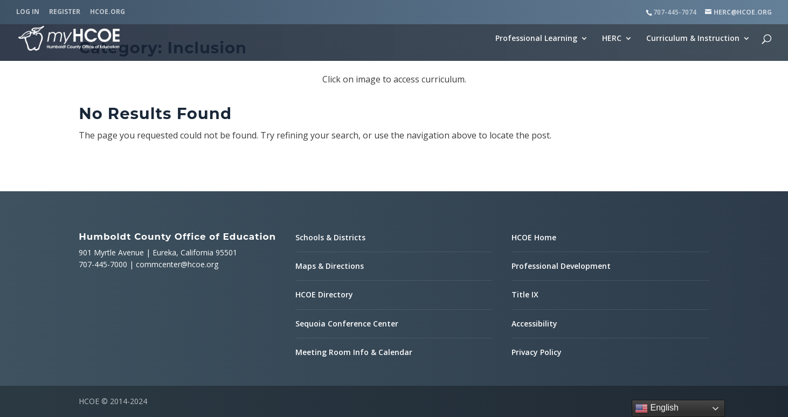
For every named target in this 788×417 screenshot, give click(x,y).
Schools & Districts (330, 237)
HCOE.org (107, 12)
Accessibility (534, 323)
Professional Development (561, 266)
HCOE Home (533, 237)
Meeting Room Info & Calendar (353, 352)
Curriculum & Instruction (692, 38)
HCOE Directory (324, 294)
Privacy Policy (536, 352)
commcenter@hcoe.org (177, 264)
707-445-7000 (103, 264)
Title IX (524, 294)
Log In (27, 12)
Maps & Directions (329, 266)
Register (64, 12)
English (657, 408)
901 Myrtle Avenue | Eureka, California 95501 (158, 252)
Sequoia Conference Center (346, 323)
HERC (611, 38)
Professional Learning (536, 38)
